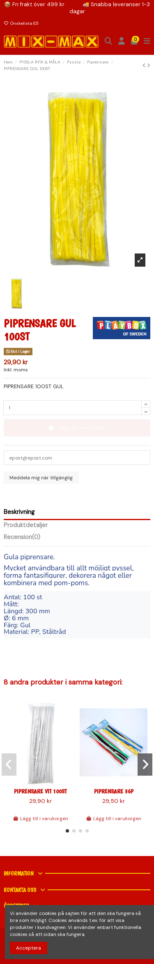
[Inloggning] (121, 42)
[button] (67, 831)
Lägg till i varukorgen (40, 818)
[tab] (77, 539)
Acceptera (28, 948)
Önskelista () (21, 23)
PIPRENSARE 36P (113, 791)
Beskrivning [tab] (19, 512)
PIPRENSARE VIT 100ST (40, 791)
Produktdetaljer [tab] (26, 525)
